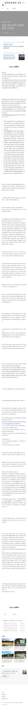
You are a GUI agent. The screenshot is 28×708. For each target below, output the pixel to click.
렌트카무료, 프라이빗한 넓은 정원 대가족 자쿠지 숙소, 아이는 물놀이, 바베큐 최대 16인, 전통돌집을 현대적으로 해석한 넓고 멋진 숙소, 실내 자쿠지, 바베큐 (9, 58)
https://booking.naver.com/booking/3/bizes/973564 (12, 53)
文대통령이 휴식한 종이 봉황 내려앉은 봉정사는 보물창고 (10, 631)
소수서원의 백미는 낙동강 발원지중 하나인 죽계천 (10, 627)
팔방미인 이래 (4, 698)
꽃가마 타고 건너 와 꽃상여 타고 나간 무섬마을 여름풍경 (10, 625)
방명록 (14, 8)
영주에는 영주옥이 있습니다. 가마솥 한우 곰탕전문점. (13, 47)
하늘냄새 (3, 694)
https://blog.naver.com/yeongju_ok (12, 42)
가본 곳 (11, 620)
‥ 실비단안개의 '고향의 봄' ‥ (12, 3)
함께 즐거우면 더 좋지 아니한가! (8, 673)
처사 (3, 692)
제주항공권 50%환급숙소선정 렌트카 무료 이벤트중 (9, 55)
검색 (22, 3)
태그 (7, 8)
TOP (25, 693)
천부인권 (3, 696)
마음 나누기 (6, 620)
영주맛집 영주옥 (8, 44)
